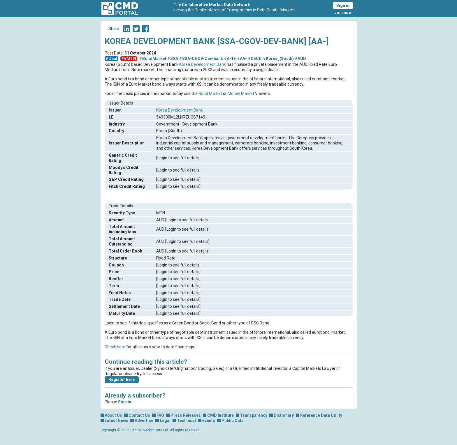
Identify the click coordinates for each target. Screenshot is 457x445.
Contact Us (139, 415)
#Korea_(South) (278, 58)
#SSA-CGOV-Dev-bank (201, 58)
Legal (165, 420)
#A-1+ (230, 58)
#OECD (255, 58)
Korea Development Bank (202, 64)
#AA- (242, 58)
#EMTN (128, 58)
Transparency (253, 415)
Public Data (233, 420)
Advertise (144, 420)
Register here (121, 379)
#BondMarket (152, 58)
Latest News (116, 420)
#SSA (172, 58)
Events (208, 420)
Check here (115, 347)
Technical (186, 420)
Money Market (241, 93)
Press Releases (186, 415)
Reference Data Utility (321, 415)
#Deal (111, 58)
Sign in (342, 5)
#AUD (300, 58)
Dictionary (284, 415)
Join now (342, 12)
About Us (113, 415)
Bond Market (210, 93)
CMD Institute (220, 415)
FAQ (160, 415)
